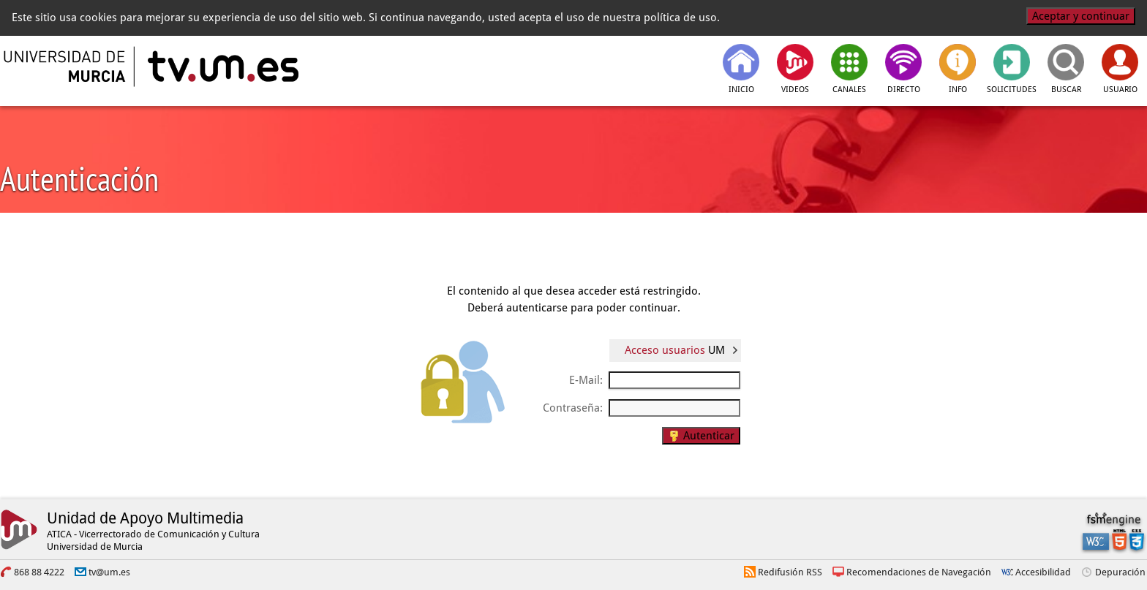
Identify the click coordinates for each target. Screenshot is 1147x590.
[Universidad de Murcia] (66, 66)
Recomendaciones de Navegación (918, 572)
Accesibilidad (1043, 572)
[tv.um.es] (221, 66)
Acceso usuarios (675, 350)
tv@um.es (109, 572)
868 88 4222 (39, 572)
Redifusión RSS (790, 572)
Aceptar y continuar (1080, 16)
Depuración (1120, 572)
